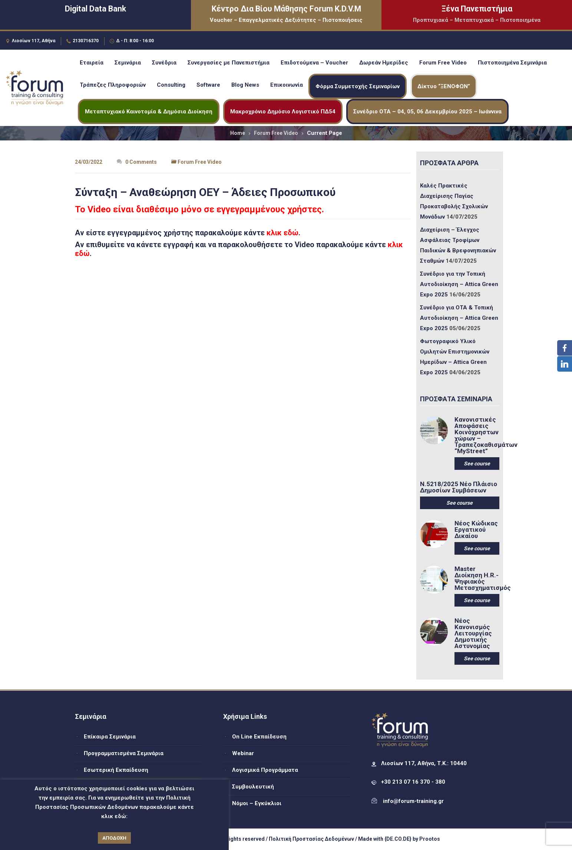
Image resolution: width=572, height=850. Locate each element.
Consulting (171, 85)
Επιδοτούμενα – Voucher (314, 62)
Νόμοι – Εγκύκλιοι (256, 803)
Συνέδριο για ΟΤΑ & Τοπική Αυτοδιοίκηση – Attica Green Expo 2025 (459, 318)
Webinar (243, 753)
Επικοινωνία (286, 85)
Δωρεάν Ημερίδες (383, 62)
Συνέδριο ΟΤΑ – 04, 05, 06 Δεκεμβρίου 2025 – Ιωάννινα (427, 111)
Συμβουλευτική (253, 786)
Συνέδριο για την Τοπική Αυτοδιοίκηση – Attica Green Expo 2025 (459, 284)
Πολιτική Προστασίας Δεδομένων (311, 839)
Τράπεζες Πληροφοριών (113, 85)
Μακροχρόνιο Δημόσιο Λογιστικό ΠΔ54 (282, 111)
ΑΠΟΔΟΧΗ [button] (114, 838)
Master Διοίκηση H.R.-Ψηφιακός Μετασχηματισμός (476, 578)
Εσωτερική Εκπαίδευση (116, 770)
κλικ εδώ (282, 232)
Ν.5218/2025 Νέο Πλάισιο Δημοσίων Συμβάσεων (458, 487)
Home (237, 133)
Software (208, 85)
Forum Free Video (443, 62)
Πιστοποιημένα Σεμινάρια (512, 62)
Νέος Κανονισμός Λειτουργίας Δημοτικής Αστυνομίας (473, 633)
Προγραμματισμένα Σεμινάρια (123, 753)
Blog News (245, 85)
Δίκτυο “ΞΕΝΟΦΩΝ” (443, 86)
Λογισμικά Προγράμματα (265, 770)
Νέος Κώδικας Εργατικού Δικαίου (476, 529)
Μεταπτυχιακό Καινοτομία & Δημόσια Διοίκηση (148, 111)
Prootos (429, 839)
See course (477, 463)
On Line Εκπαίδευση (259, 736)
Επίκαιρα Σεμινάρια (110, 736)
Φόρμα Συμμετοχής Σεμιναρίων (357, 86)
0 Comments (137, 162)
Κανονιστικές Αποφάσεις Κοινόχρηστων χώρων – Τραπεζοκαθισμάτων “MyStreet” (476, 435)
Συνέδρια (164, 62)
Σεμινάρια (128, 62)
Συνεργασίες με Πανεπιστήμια (229, 62)
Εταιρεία (91, 62)
